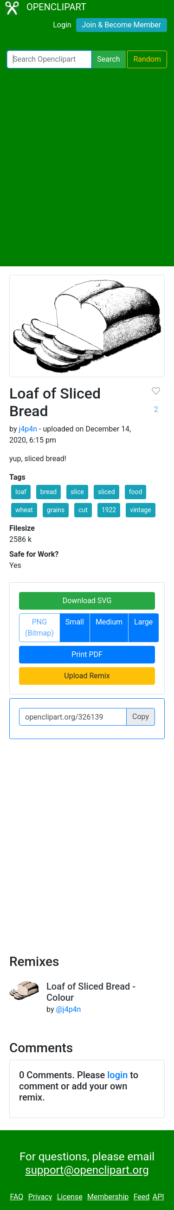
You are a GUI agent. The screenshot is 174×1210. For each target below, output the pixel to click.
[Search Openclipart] (49, 59)
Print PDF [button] (87, 654)
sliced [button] (106, 492)
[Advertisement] (87, 167)
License (70, 1196)
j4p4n (28, 429)
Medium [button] (109, 622)
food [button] (135, 492)
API (158, 1196)
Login (62, 24)
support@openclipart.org (86, 1170)
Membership (108, 1196)
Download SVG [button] (87, 600)
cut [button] (83, 510)
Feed (142, 1196)
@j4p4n (68, 1009)
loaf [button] (20, 492)
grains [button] (55, 510)
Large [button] (143, 622)
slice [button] (77, 492)
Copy (140, 716)
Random (147, 59)
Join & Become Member (121, 24)
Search (108, 59)
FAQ (16, 1196)
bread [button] (48, 492)
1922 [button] (109, 510)
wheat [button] (24, 510)
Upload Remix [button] (87, 675)
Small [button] (74, 622)
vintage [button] (140, 510)
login (117, 1075)
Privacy (40, 1196)
